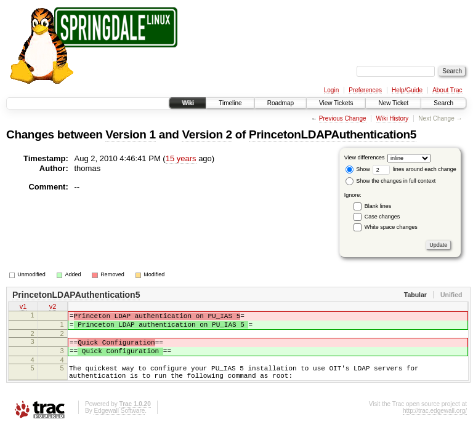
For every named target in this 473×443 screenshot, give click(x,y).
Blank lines (378, 206)
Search (443, 103)
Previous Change (342, 118)
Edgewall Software (119, 423)
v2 (53, 307)
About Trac (447, 90)
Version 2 (207, 134)
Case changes (382, 217)
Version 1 (130, 134)
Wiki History (392, 118)
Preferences (365, 90)
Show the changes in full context (391, 181)
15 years (181, 158)
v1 (23, 307)
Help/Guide (407, 90)
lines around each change (414, 169)
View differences (364, 157)
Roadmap (280, 103)
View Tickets (336, 103)
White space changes (391, 227)
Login (331, 90)
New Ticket (393, 103)
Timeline (230, 103)
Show (358, 169)
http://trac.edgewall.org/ (435, 423)
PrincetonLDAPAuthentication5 (332, 134)
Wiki (187, 103)
